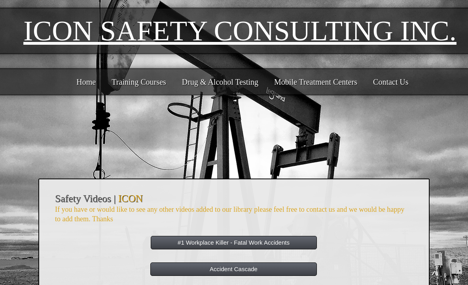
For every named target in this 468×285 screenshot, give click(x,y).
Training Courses (139, 82)
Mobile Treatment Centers (315, 82)
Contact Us (390, 82)
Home (86, 82)
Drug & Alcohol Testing (220, 82)
